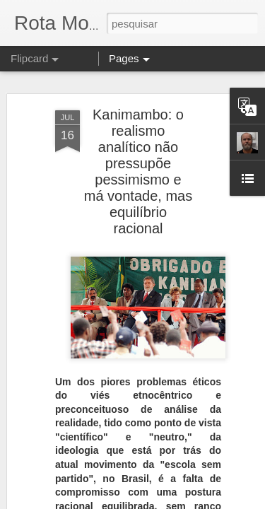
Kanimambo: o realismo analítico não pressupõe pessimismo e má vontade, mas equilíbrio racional (138, 127)
